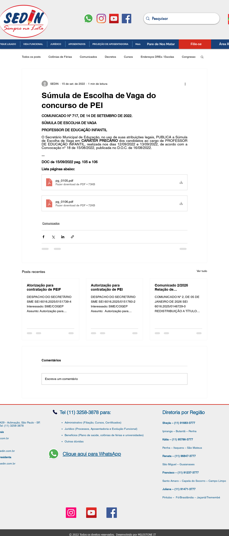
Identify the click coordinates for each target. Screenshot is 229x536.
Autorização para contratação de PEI (107, 287)
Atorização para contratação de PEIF (44, 287)
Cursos (128, 56)
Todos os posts (31, 56)
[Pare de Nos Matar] (161, 44)
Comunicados (88, 56)
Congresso (188, 56)
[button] (202, 56)
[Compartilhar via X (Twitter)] (53, 237)
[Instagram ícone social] (71, 512)
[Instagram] (101, 18)
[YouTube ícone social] (114, 18)
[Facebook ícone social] (126, 18)
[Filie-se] (196, 44)
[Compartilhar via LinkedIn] (63, 237)
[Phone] (55, 412)
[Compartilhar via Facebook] (43, 237)
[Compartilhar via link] (72, 237)
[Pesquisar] (181, 18)
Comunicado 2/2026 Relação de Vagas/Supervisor (171, 287)
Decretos (110, 56)
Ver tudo (202, 271)
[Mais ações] (185, 83)
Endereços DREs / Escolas (157, 56)
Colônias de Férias (60, 56)
